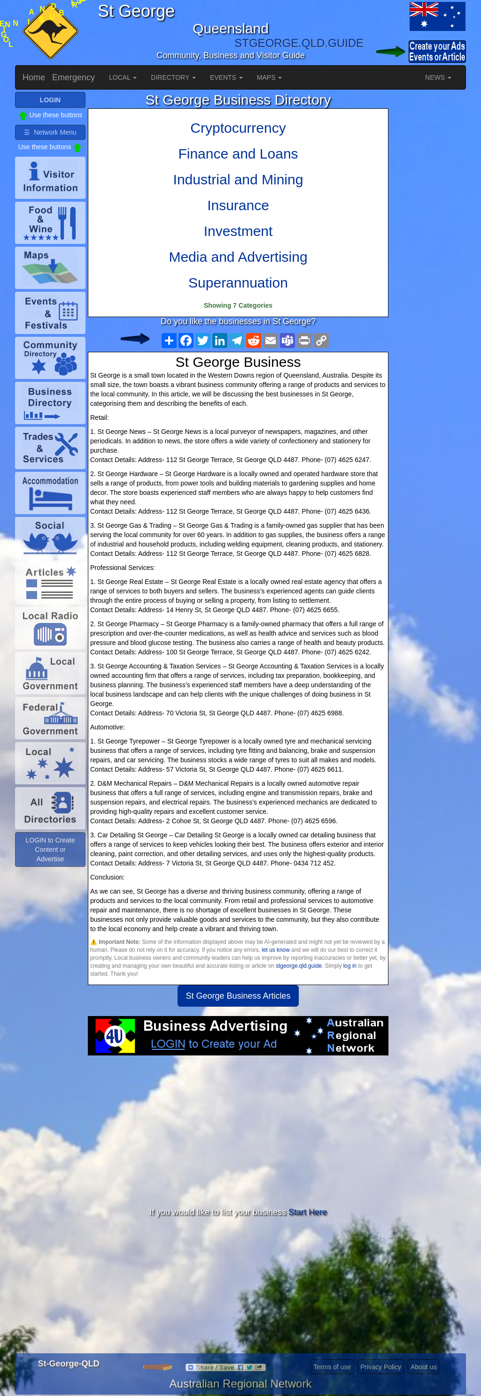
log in (350, 966)
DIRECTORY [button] (173, 77)
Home (34, 77)
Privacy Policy (380, 1367)
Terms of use (332, 1367)
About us (423, 1367)
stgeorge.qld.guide (299, 966)
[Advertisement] (238, 1130)
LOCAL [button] (123, 77)
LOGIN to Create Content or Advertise (50, 849)
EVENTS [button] (226, 77)
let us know (275, 950)
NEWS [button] (438, 77)
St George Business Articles (238, 996)
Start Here (307, 1212)
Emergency (73, 77)
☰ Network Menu (50, 132)
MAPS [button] (269, 77)
